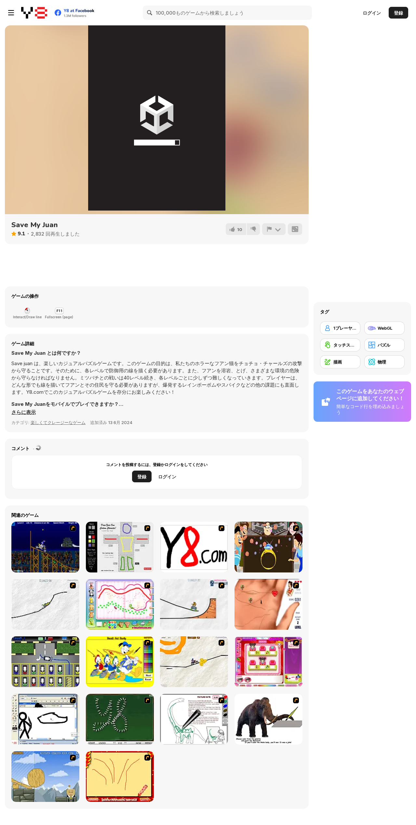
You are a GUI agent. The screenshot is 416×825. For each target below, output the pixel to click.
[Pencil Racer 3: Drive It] (194, 661)
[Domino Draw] (120, 719)
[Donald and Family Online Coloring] (120, 661)
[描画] (340, 361)
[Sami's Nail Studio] (268, 661)
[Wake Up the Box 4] (45, 776)
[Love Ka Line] (268, 604)
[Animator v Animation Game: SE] (45, 719)
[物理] (384, 361)
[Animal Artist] (120, 604)
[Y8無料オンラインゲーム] (34, 13)
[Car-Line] (45, 661)
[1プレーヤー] (340, 328)
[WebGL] (384, 328)
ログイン (372, 13)
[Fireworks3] (120, 776)
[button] (23, 412)
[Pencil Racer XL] (45, 604)
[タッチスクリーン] (340, 344)
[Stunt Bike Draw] (45, 547)
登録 (398, 13)
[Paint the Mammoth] (268, 719)
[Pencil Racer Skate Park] (194, 604)
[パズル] (384, 344)
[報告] (274, 229)
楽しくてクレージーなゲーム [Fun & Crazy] (58, 422)
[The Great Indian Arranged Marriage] (268, 547)
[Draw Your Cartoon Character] (120, 547)
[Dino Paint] (194, 719)
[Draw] (194, 547)
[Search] (150, 13)
